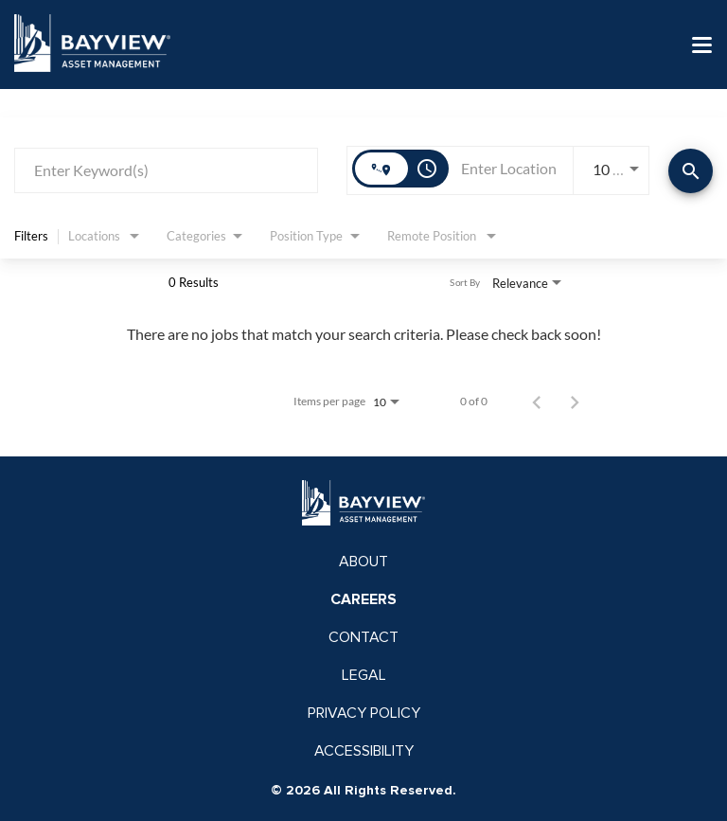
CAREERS (363, 599)
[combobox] (166, 170)
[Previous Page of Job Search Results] (537, 401)
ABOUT (363, 561)
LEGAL (364, 675)
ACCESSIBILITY (364, 751)
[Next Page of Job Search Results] (575, 401)
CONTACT (363, 637)
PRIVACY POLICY (364, 713)
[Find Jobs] (690, 171)
